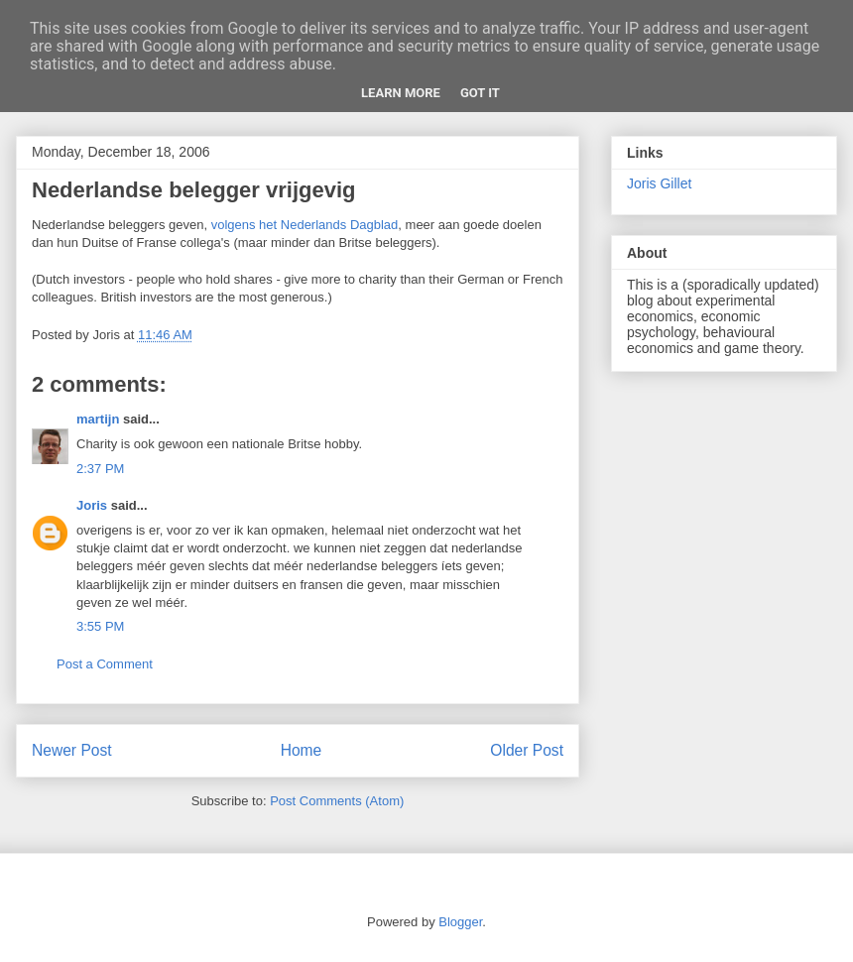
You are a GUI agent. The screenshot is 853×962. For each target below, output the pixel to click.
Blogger (460, 921)
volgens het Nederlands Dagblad (305, 224)
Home (301, 750)
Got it (480, 92)
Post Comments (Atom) (337, 800)
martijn (97, 419)
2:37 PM (100, 468)
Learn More (400, 92)
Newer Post (72, 750)
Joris (91, 505)
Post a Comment (105, 664)
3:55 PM (100, 626)
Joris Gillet (659, 183)
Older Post (526, 750)
